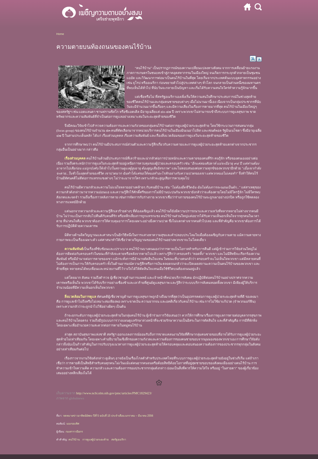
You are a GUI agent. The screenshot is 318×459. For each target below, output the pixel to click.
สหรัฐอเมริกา (118, 439)
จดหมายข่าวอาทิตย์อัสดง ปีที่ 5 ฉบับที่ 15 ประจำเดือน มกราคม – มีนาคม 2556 (108, 415)
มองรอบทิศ (72, 423)
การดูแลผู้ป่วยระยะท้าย (95, 439)
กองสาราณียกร (74, 431)
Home (60, 34)
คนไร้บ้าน (74, 439)
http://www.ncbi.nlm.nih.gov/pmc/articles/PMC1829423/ (114, 393)
